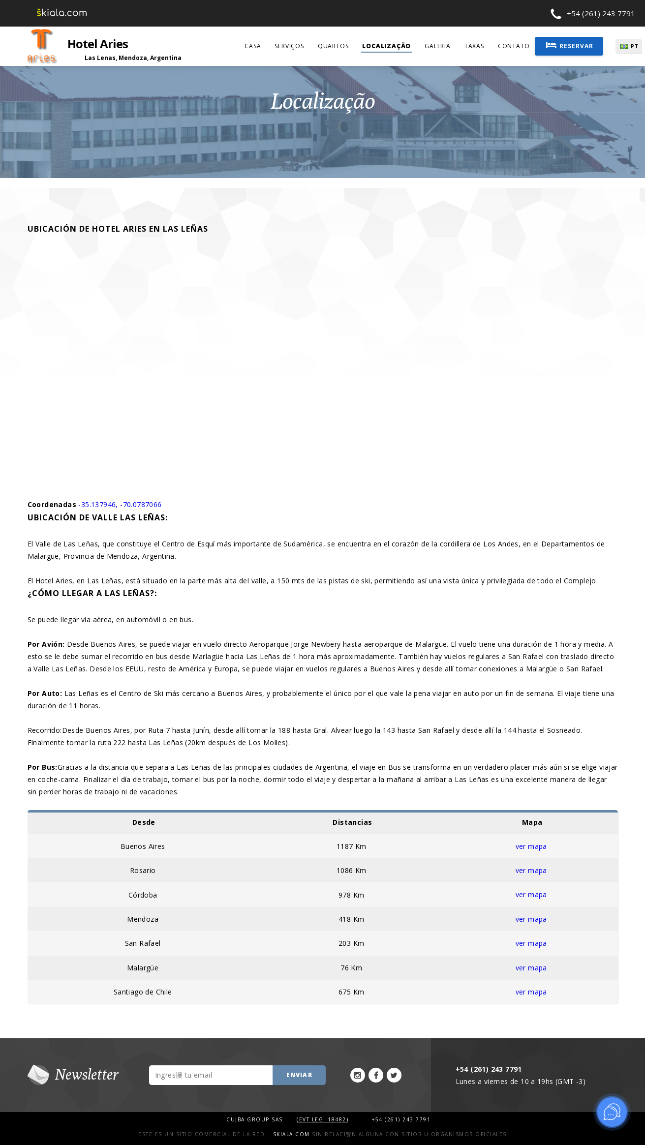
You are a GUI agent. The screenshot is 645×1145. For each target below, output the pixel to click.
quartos (333, 46)
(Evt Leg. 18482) (322, 1118)
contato (514, 46)
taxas (474, 46)
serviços (289, 46)
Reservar (569, 45)
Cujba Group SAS (255, 1118)
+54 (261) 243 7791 (601, 13)
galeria (438, 46)
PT (636, 46)
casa (253, 46)
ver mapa (531, 845)
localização (386, 46)
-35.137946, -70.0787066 (119, 504)
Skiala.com (291, 1132)
